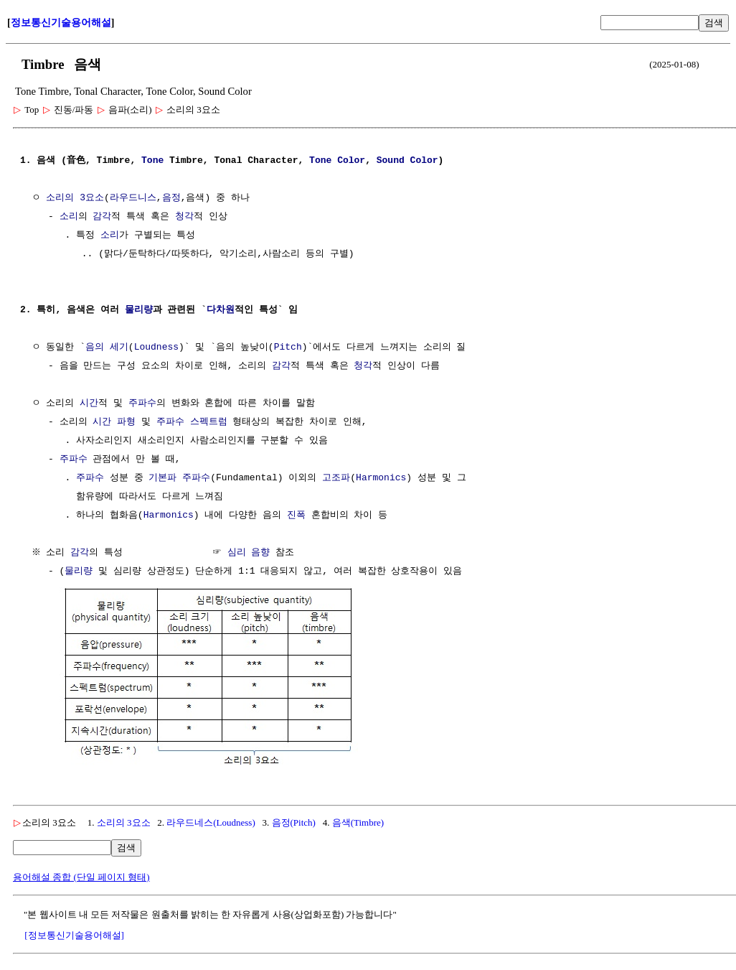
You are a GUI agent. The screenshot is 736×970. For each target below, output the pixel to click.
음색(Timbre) (358, 821)
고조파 (336, 478)
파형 (126, 422)
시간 (89, 403)
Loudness (156, 347)
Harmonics (381, 478)
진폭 (296, 515)
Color (351, 160)
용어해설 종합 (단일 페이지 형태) (81, 875)
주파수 (142, 403)
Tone (152, 160)
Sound (391, 160)
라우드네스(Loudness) (210, 821)
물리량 (139, 310)
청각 (184, 216)
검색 (713, 22)
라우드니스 (133, 198)
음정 (171, 198)
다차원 (221, 310)
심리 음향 (250, 552)
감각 (102, 216)
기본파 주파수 (179, 478)
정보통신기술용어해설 (61, 22)
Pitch (288, 347)
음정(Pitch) (294, 821)
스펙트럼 (208, 422)
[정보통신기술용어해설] (74, 933)
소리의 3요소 (75, 198)
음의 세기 (106, 347)
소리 (69, 216)
